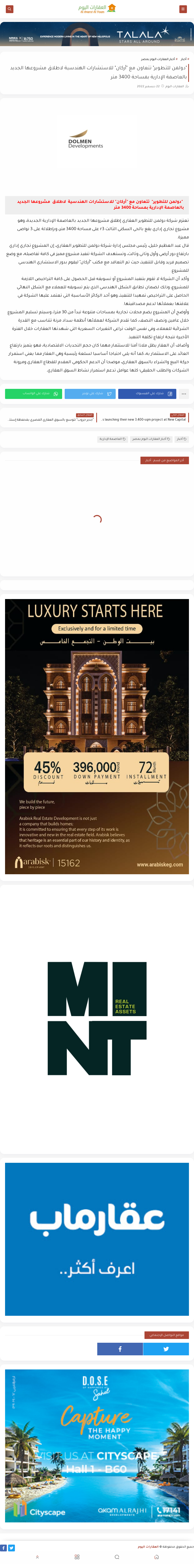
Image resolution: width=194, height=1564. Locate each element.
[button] (147, 394)
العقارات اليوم (148, 1547)
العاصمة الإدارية (113, 439)
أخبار (183, 59)
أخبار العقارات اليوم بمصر (158, 59)
